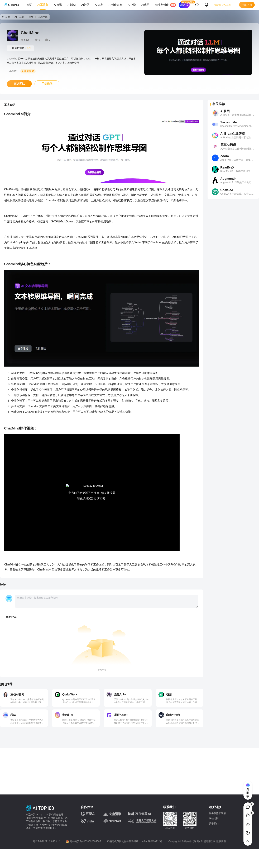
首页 (29, 4)
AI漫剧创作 (163, 5)
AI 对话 (184, 4)
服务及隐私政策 (217, 813)
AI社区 (85, 4)
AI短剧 (99, 4)
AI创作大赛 (115, 4)
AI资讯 (58, 4)
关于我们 (214, 823)
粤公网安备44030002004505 (85, 841)
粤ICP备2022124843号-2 (46, 841)
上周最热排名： (20, 48)
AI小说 (132, 4)
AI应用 (145, 4)
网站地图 (214, 818)
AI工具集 (42, 4)
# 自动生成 (28, 71)
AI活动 (72, 4)
